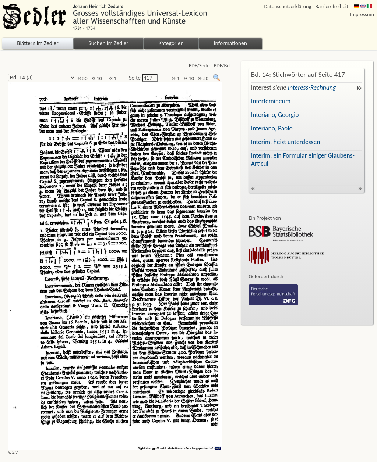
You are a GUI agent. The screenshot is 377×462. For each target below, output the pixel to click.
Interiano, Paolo (272, 128)
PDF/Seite (199, 65)
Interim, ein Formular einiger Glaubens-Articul (303, 159)
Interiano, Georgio (275, 115)
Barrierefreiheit (331, 6)
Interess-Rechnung (312, 87)
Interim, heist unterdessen (285, 142)
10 (97, 78)
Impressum (362, 14)
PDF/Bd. (222, 65)
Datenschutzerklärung (287, 6)
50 (82, 78)
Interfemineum (270, 101)
